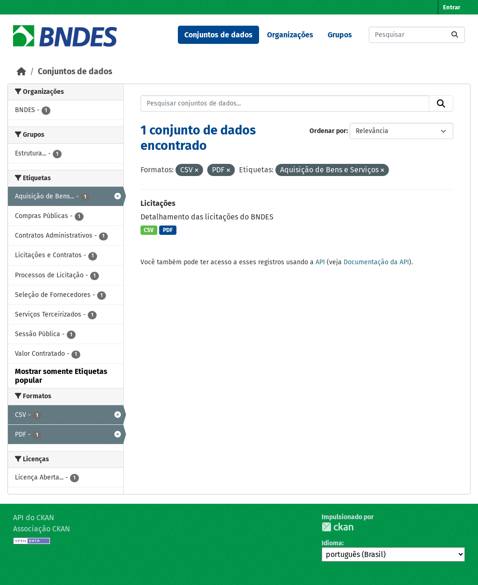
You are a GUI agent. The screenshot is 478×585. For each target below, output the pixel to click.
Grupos (340, 34)
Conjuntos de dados (218, 34)
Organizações (290, 34)
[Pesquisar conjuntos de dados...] (417, 35)
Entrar (451, 7)
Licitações (158, 203)
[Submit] (454, 35)
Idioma (332, 543)
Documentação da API (376, 262)
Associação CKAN (41, 528)
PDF (168, 230)
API (320, 262)
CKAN (337, 527)
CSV (149, 230)
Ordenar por (327, 131)
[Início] (21, 72)
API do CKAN (33, 517)
